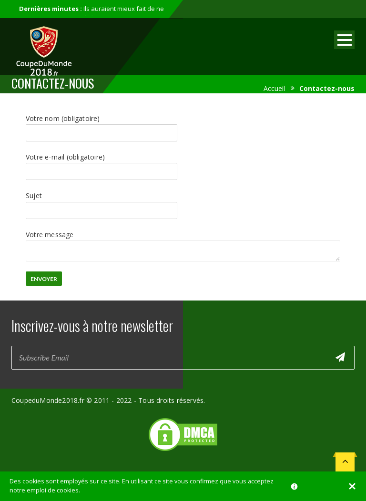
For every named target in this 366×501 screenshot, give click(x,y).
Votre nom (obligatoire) (101, 125)
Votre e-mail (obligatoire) (101, 163)
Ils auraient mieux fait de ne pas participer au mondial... (91, 13)
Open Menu (344, 39)
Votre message (183, 240)
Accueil (274, 88)
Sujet (101, 202)
